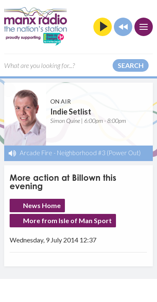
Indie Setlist (70, 111)
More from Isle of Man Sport (67, 220)
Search (131, 65)
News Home (42, 205)
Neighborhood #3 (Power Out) (99, 152)
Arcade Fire (36, 152)
